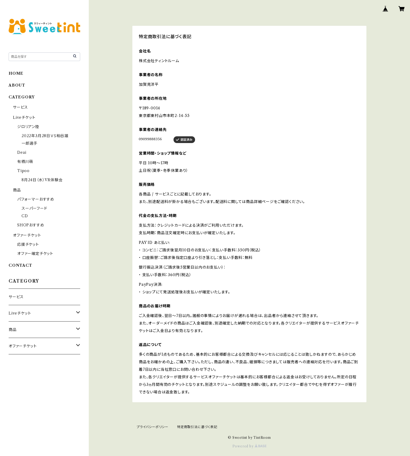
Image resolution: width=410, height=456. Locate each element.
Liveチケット (24, 117)
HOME (16, 73)
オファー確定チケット (35, 253)
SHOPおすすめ (30, 225)
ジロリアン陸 (28, 126)
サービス (20, 107)
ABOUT (17, 85)
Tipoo (23, 170)
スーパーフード (34, 208)
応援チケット (28, 244)
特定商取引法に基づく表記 (197, 427)
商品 (17, 190)
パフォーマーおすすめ (35, 199)
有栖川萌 (25, 161)
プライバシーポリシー (152, 427)
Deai (23, 152)
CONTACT (20, 265)
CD (25, 215)
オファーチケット (27, 235)
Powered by (249, 446)
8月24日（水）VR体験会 (42, 179)
